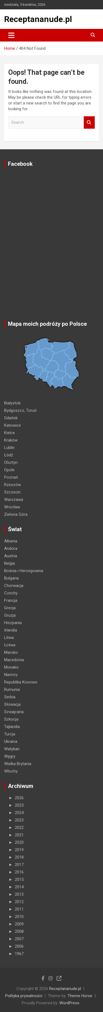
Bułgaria (11, 578)
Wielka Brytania (17, 763)
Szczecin (12, 492)
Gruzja (10, 615)
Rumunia (12, 689)
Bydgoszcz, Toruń (20, 410)
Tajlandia (12, 726)
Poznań (11, 477)
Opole (9, 469)
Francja (10, 600)
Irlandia (10, 630)
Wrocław (12, 506)
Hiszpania (13, 622)
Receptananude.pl (38, 19)
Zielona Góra (15, 514)
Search (89, 122)
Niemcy (11, 674)
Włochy (11, 771)
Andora (10, 548)
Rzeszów (12, 484)
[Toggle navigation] (11, 35)
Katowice (12, 425)
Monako (11, 667)
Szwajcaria (14, 711)
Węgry (9, 756)
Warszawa (13, 499)
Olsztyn (11, 462)
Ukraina (10, 741)
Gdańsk (11, 417)
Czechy (11, 593)
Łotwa (9, 645)
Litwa (9, 637)
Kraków (11, 440)
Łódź (8, 455)
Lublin (9, 447)
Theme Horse (80, 995)
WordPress (69, 1002)
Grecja (10, 607)
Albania (10, 541)
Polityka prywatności (23, 995)
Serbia (9, 696)
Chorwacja (13, 585)
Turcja (9, 734)
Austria (10, 555)
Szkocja (11, 719)
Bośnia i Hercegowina (23, 570)
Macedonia (14, 659)
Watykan (12, 748)
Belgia (9, 563)
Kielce (9, 432)
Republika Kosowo (20, 682)
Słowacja (12, 704)
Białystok (12, 403)
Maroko (11, 652)
